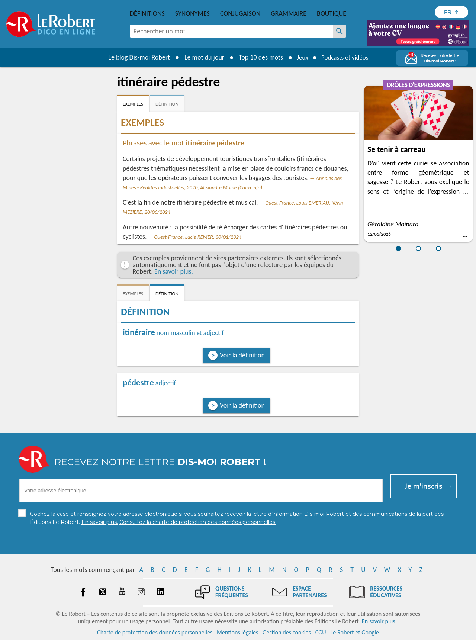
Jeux (300, 57)
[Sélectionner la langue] (451, 12)
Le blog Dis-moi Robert (136, 57)
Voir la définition (242, 355)
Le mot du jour (201, 57)
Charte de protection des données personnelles (154, 632)
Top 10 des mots (258, 57)
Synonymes (192, 13)
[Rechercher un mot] (339, 31)
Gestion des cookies (287, 632)
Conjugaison (240, 13)
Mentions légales (237, 632)
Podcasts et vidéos (346, 57)
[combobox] (231, 31)
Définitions (147, 13)
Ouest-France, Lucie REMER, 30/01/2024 (197, 237)
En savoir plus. (173, 271)
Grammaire (288, 13)
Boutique (331, 13)
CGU (320, 632)
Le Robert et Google (354, 632)
